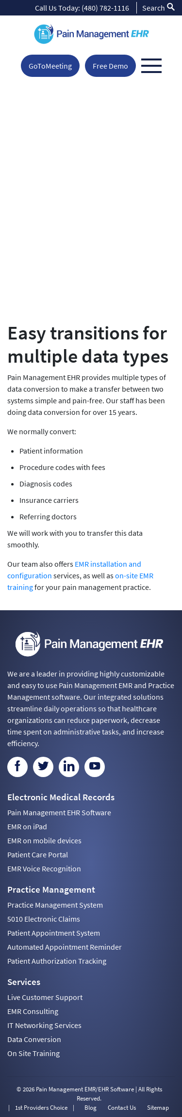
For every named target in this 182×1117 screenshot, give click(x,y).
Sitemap (158, 1107)
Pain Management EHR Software (59, 812)
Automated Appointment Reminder (64, 947)
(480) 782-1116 (105, 8)
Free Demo (110, 66)
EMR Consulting (32, 1011)
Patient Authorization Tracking (56, 961)
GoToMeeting (50, 66)
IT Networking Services (44, 1025)
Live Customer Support (45, 997)
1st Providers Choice (41, 1107)
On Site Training (33, 1053)
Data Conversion (34, 1039)
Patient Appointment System (53, 933)
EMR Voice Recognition (44, 868)
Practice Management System (55, 905)
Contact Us (122, 1107)
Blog (90, 1107)
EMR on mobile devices (44, 840)
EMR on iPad (27, 826)
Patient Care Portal (37, 854)
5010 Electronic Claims (43, 919)
